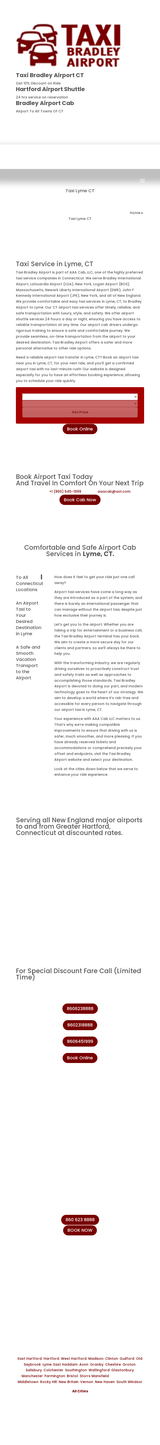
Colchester (53, 1370)
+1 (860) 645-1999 (65, 491)
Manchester (32, 1375)
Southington (76, 1370)
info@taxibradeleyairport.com (52, 1281)
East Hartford (30, 1358)
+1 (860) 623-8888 (40, 1270)
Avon (83, 1364)
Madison (95, 1358)
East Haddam (65, 1364)
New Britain (69, 1381)
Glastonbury (122, 1370)
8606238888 (126, 119)
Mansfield (100, 1375)
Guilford (127, 1358)
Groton (129, 1364)
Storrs (85, 1375)
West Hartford (74, 1358)
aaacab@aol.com (114, 491)
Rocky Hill (48, 1381)
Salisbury (34, 1370)
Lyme (47, 1364)
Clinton (111, 1358)
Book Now (83, 185)
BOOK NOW (80, 1230)
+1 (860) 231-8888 (40, 1259)
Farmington (55, 1375)
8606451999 (80, 1041)
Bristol (72, 1375)
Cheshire (113, 1364)
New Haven (105, 1381)
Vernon (86, 1381)
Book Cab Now (80, 500)
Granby (96, 1364)
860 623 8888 (80, 1220)
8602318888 (80, 1025)
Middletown (28, 1381)
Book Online (80, 429)
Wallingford (99, 1370)
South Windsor (129, 1381)
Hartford (51, 1358)
